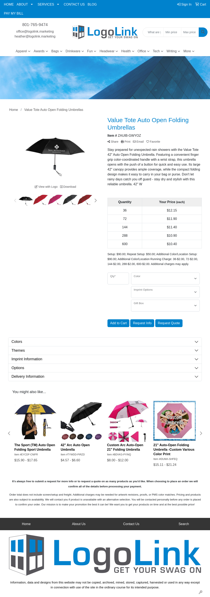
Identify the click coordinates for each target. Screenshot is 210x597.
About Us (79, 524)
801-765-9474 (35, 24)
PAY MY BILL (13, 13)
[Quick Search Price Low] (172, 32)
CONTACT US (74, 4)
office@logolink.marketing (35, 31)
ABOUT (22, 4)
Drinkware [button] (73, 51)
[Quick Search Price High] (190, 32)
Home (26, 524)
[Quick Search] (153, 32)
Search (184, 524)
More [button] (187, 51)
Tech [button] (156, 51)
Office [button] (142, 51)
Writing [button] (172, 51)
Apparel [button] (21, 51)
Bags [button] (55, 51)
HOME (9, 4)
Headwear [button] (106, 51)
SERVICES (46, 4)
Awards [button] (39, 51)
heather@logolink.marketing (35, 36)
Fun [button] (90, 51)
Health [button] (126, 51)
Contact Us (131, 524)
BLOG (92, 4)
